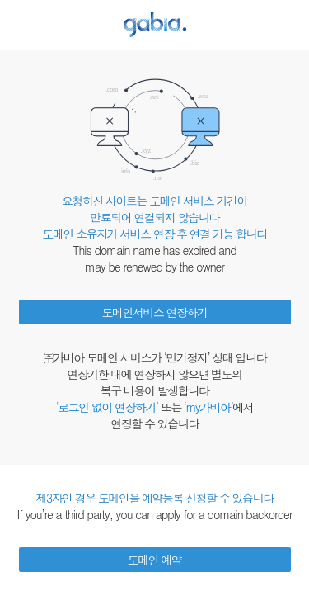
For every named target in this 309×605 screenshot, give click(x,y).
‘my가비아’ (208, 407)
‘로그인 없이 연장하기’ (107, 407)
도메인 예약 (155, 559)
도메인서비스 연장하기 (154, 312)
